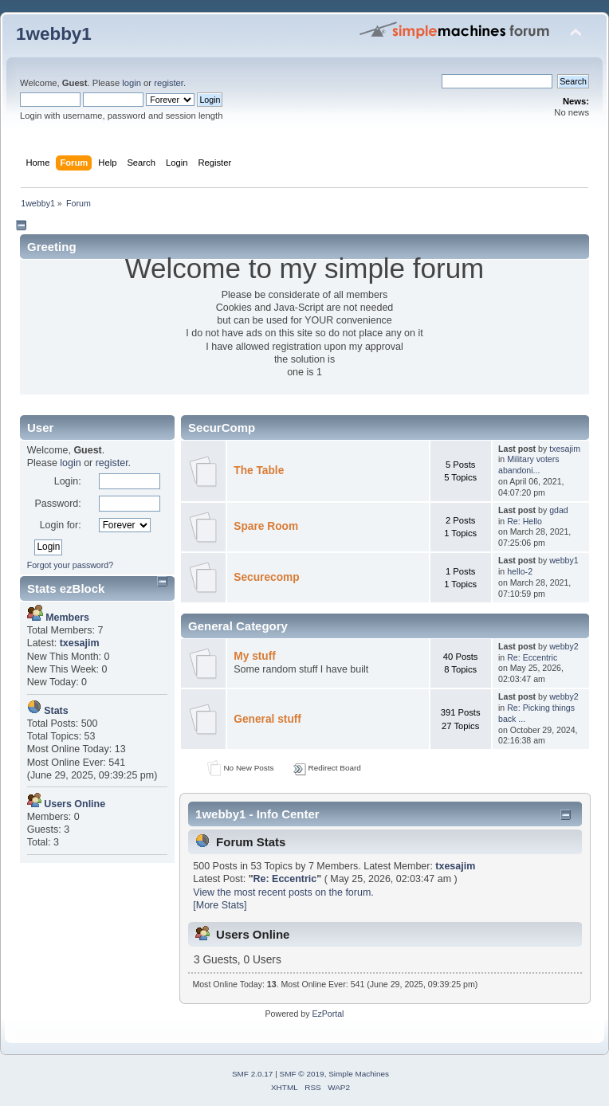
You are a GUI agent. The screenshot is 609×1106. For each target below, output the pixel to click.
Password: (57, 503)
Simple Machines (358, 1073)
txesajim (564, 448)
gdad (558, 510)
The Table (259, 471)
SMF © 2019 (302, 1073)
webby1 (564, 560)
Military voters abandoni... (529, 464)
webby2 (564, 646)
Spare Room (266, 526)
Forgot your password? (70, 565)
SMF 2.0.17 (252, 1073)
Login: (67, 481)
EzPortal (328, 1013)
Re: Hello (524, 521)
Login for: (60, 525)
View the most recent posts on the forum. (283, 892)
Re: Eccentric (532, 657)
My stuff (255, 656)
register (168, 83)
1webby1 (54, 34)
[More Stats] (219, 905)
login (131, 83)
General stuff (267, 719)
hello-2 (519, 571)
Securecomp (266, 577)
